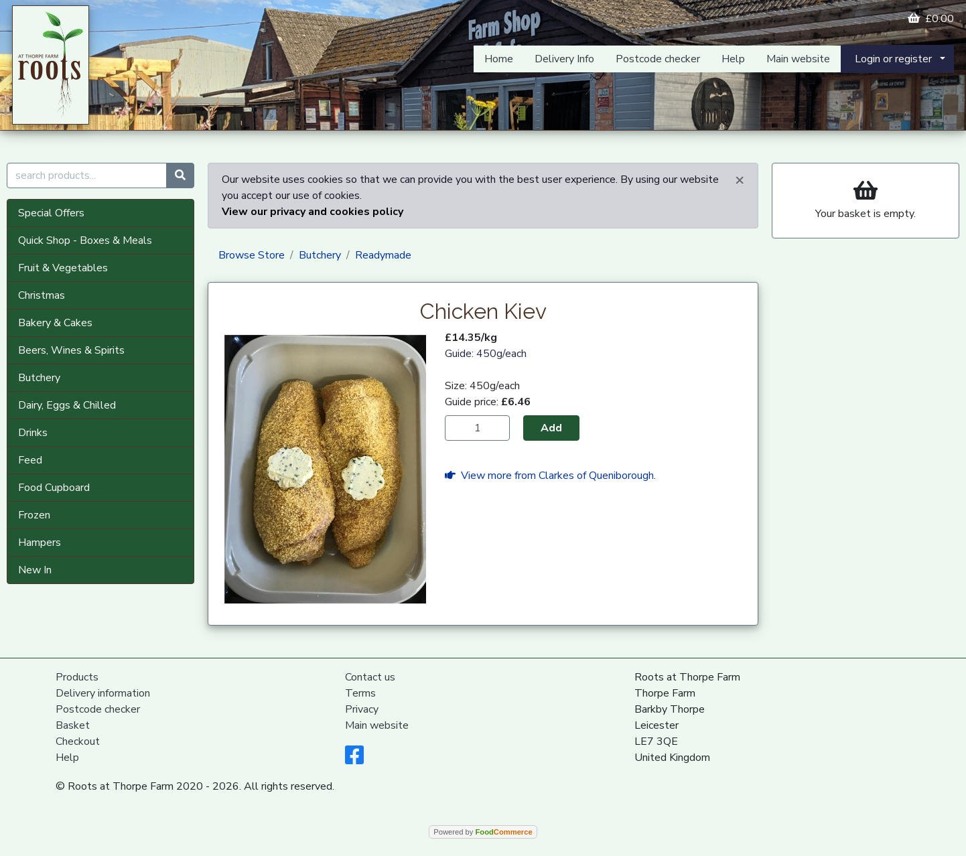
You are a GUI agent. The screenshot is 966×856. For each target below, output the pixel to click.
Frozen (34, 515)
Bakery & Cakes (55, 322)
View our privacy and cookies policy (312, 211)
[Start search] (180, 175)
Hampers (39, 542)
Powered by (482, 832)
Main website (798, 59)
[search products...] (87, 175)
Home (498, 59)
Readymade (383, 255)
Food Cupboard (54, 487)
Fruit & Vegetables (63, 268)
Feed (30, 460)
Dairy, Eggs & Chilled (67, 405)
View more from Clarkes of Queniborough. (550, 475)
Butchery (39, 377)
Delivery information (103, 693)
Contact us (370, 677)
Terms (360, 693)
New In (35, 570)
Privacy (361, 709)
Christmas (41, 295)
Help (733, 59)
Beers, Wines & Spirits (71, 350)
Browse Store (251, 255)
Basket (73, 725)
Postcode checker (658, 59)
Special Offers (51, 213)
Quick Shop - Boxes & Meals (85, 240)
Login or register (893, 59)
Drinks (33, 432)
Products (77, 677)
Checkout (78, 741)
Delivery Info (564, 59)
